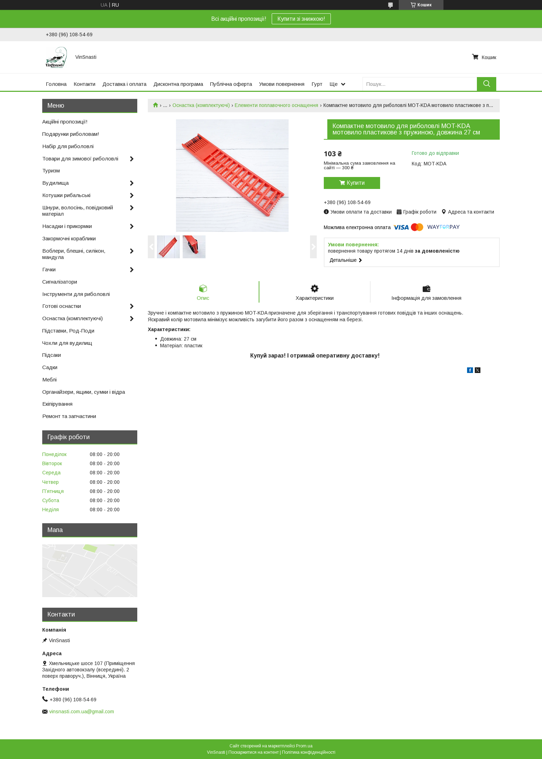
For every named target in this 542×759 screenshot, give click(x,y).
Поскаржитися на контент (253, 752)
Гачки (49, 269)
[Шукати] (486, 84)
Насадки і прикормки (67, 226)
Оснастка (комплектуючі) (201, 105)
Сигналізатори (59, 282)
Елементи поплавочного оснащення (276, 105)
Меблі (49, 379)
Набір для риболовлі (68, 146)
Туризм (51, 170)
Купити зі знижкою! (301, 19)
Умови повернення (281, 84)
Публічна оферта (231, 84)
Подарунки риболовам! (70, 134)
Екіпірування (57, 404)
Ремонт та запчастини (69, 416)
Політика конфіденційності (308, 752)
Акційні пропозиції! (65, 122)
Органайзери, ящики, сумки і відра (83, 392)
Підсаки (51, 355)
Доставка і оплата (124, 84)
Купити (356, 183)
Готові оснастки (61, 306)
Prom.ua (304, 746)
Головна (56, 84)
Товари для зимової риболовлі (80, 159)
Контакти (84, 84)
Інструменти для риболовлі (76, 294)
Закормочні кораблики (69, 238)
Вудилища (55, 183)
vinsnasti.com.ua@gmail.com (81, 711)
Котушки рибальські (66, 195)
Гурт (316, 84)
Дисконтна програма (178, 84)
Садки (49, 367)
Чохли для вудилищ (67, 343)
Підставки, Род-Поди (68, 331)
